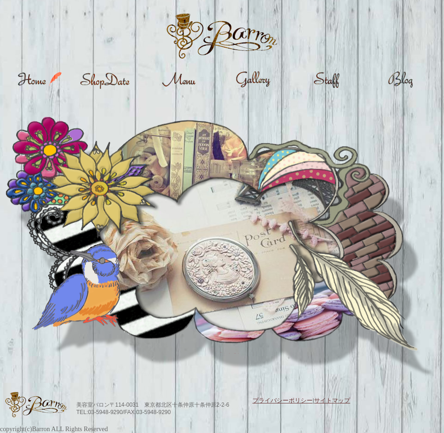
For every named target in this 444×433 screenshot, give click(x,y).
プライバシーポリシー (283, 400)
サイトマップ (332, 400)
